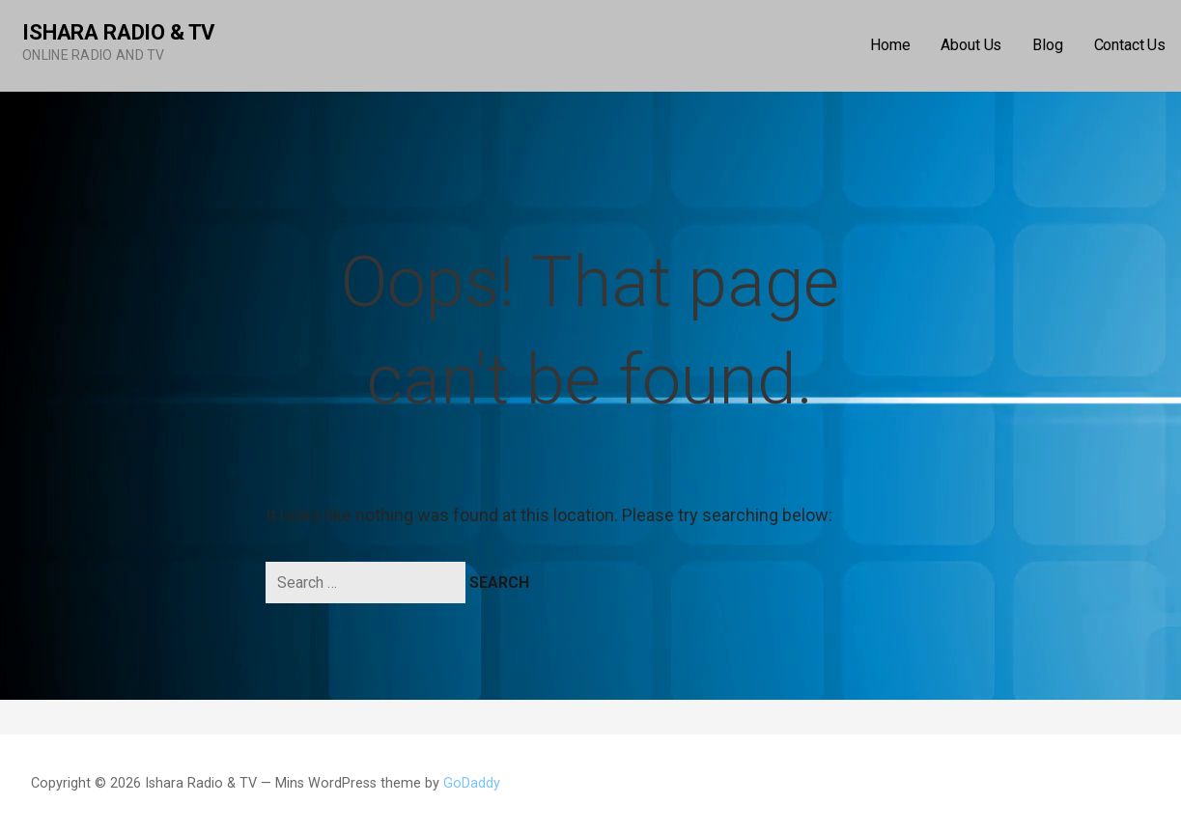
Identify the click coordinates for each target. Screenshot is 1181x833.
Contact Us (1130, 45)
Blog (1047, 45)
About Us (971, 45)
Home (890, 45)
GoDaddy (471, 783)
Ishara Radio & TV (118, 32)
